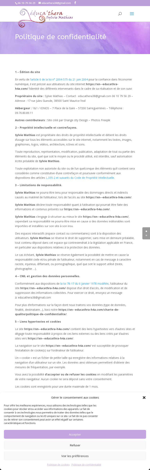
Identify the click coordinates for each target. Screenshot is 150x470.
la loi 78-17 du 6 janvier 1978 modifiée (84, 283)
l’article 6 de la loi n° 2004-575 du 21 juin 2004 (59, 79)
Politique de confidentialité (86, 464)
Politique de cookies (58, 464)
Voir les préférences (75, 456)
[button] (144, 398)
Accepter (75, 434)
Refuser (75, 445)
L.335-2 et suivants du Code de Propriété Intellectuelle (80, 178)
